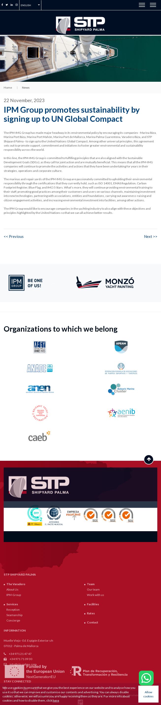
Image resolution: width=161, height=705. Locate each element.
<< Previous (14, 236)
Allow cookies (148, 694)
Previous (54, 282)
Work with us (95, 649)
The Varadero (15, 638)
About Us (12, 644)
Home (8, 87)
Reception (13, 664)
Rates (91, 667)
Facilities (93, 658)
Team (91, 638)
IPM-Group (13, 649)
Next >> (150, 236)
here (56, 700)
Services (12, 658)
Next (156, 282)
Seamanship (14, 669)
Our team (93, 644)
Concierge (13, 675)
